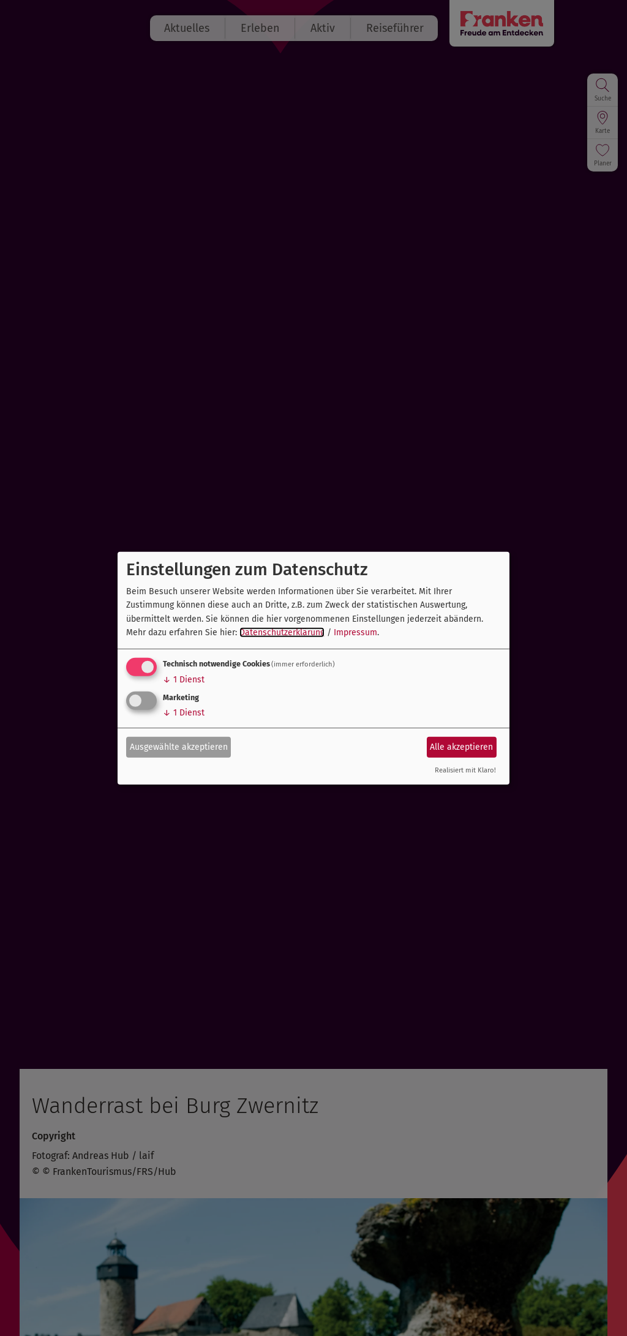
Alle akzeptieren (461, 747)
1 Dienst (184, 679)
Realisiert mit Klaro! (465, 770)
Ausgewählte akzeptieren (179, 747)
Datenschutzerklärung (282, 632)
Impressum (355, 632)
